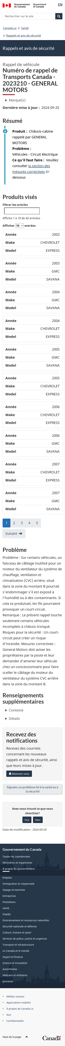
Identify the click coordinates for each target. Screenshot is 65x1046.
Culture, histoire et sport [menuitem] (17, 932)
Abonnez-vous (19, 773)
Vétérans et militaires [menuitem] (15, 975)
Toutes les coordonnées (16, 856)
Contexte (16, 710)
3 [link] (23, 523)
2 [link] (15, 523)
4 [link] (30, 523)
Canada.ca (9, 28)
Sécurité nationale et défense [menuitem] (20, 926)
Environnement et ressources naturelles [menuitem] (26, 920)
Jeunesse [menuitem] (8, 981)
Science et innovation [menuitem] (15, 963)
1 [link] (8, 523)
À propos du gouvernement (19, 868)
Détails (14, 718)
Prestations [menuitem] (9, 902)
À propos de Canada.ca (19, 1008)
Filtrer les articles (21, 208)
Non (37, 819)
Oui (27, 819)
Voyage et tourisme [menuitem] (14, 889)
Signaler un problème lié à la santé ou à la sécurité (32, 789)
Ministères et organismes (17, 862)
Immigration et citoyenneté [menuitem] (18, 883)
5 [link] (38, 523)
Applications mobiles (18, 1002)
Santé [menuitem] (6, 908)
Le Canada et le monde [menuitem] (16, 950)
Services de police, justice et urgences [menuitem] (25, 938)
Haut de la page (15, 1037)
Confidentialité (15, 1020)
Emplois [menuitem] (7, 877)
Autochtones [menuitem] (10, 969)
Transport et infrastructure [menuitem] (18, 944)
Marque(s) (17, 100)
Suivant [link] (11, 533)
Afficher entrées (19, 225)
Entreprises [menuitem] (9, 896)
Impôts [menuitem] (7, 914)
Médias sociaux (15, 996)
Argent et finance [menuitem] (13, 957)
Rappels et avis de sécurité (23, 35)
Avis (8, 1014)
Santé (25, 28)
